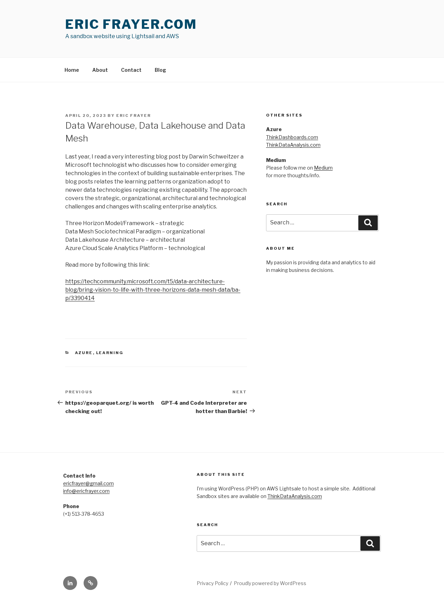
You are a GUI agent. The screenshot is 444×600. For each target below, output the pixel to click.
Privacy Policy (212, 583)
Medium (323, 168)
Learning (110, 352)
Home (72, 70)
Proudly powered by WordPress (270, 583)
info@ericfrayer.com (86, 491)
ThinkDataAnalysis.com (293, 145)
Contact (131, 70)
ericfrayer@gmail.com (88, 483)
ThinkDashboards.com (292, 137)
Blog (160, 70)
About (100, 70)
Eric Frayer (133, 115)
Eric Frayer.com (131, 24)
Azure (84, 352)
